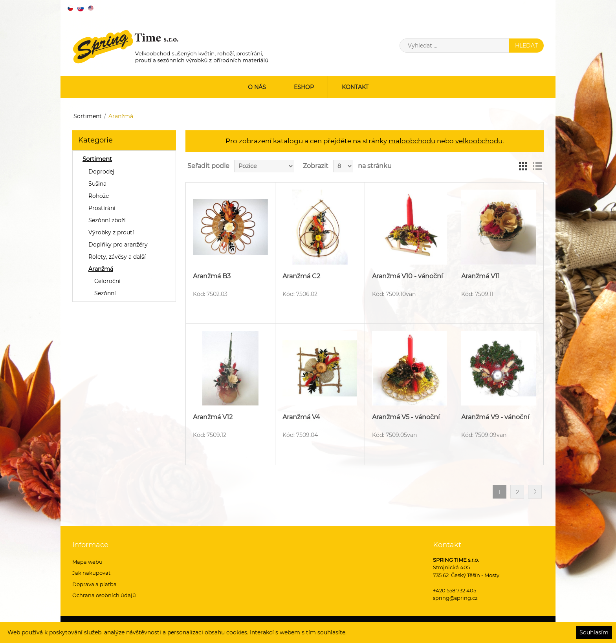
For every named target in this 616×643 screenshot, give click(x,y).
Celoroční (107, 281)
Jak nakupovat (91, 573)
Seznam (537, 166)
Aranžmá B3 (212, 276)
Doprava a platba (94, 584)
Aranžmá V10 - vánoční (407, 276)
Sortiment (87, 116)
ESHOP (304, 87)
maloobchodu (412, 141)
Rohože (98, 195)
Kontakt (355, 87)
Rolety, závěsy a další (117, 256)
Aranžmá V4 (301, 417)
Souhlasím (594, 632)
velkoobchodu (478, 141)
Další (535, 492)
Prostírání (102, 208)
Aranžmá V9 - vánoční (495, 417)
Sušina (97, 183)
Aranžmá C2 (301, 276)
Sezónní (105, 293)
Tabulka (523, 166)
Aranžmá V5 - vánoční (406, 417)
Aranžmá (100, 268)
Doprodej (101, 171)
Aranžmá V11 (480, 276)
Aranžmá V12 (213, 417)
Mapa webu (87, 562)
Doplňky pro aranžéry (118, 244)
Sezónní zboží (107, 220)
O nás (257, 87)
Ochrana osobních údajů (104, 595)
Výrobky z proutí (111, 232)
